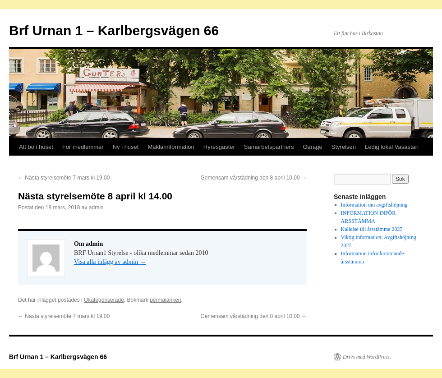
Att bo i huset (36, 146)
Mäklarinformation (170, 146)
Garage (312, 146)
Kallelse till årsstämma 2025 (372, 229)
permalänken (165, 300)
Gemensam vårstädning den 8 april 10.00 (254, 178)
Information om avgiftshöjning (374, 205)
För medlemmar (83, 146)
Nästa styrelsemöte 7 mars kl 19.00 (64, 178)
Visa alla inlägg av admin (110, 261)
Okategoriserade (104, 300)
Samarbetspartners (269, 146)
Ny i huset (126, 146)
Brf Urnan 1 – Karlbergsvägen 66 (114, 30)
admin (96, 207)
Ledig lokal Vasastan (392, 146)
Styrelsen (344, 146)
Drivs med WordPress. (367, 357)
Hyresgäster (219, 146)
